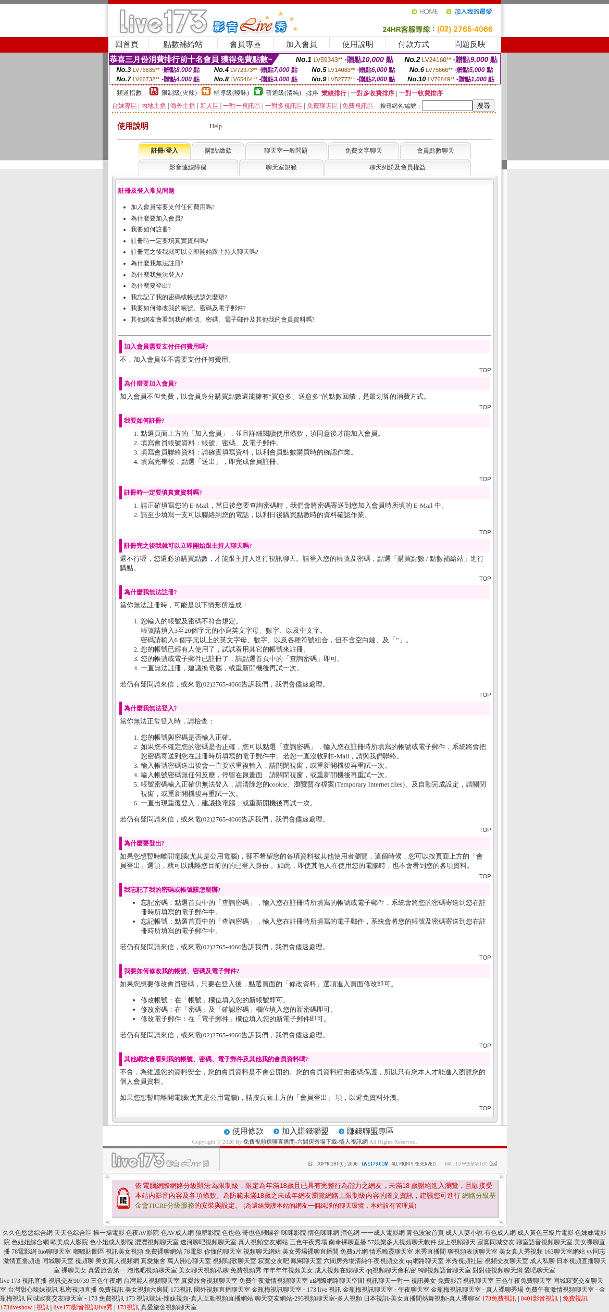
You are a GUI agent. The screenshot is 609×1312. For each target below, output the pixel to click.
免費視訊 (110, 1289)
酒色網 (350, 1232)
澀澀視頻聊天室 (157, 1242)
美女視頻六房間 (147, 1289)
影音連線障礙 (188, 167)
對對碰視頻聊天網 (498, 1270)
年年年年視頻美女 (288, 1270)
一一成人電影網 (383, 1232)
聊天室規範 (281, 167)
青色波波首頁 (425, 1232)
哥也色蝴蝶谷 (261, 1232)
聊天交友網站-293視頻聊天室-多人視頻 (308, 1298)
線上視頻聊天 (457, 1242)
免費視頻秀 (246, 1270)
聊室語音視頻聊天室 (544, 1242)
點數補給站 (183, 44)
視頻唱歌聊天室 (234, 1261)
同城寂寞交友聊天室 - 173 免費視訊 (75, 1298)
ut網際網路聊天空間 (336, 1280)
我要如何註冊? (151, 229)
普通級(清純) (283, 92)
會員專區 (245, 44)
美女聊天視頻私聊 (204, 1270)
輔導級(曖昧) (231, 92)
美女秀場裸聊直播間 (310, 1251)
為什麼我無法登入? (157, 274)
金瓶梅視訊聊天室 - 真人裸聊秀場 (477, 1289)
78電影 (193, 1251)
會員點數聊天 (435, 150)
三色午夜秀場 (308, 1242)
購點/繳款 (218, 150)
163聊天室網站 (564, 1251)
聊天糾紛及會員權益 (397, 167)
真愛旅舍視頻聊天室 (209, 1280)
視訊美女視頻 (124, 1251)
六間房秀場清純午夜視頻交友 (364, 1261)
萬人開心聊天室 (189, 1261)
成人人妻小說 (464, 1232)
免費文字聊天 (363, 150)
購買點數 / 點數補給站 (430, 558)
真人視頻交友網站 (263, 1242)
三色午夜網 (106, 1280)
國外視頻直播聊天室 (222, 1289)
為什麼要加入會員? (157, 218)
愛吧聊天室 (539, 1270)
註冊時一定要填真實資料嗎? (169, 240)
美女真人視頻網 (117, 1261)
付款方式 (413, 44)
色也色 (231, 1232)
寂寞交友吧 (273, 1261)
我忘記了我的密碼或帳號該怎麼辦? (179, 297)
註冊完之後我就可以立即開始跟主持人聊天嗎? (194, 251)
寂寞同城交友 (496, 1242)
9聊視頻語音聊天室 (444, 1270)
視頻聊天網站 (262, 1251)
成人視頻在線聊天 (340, 1270)
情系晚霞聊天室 (391, 1251)
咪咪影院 (293, 1232)
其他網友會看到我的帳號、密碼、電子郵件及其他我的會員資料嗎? (223, 319)
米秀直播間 (430, 1251)
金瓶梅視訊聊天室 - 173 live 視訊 (296, 1289)
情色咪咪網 (323, 1232)
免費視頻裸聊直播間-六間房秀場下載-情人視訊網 (305, 1141)
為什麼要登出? (151, 285)
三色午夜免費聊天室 (523, 1280)
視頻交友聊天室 (506, 1261)
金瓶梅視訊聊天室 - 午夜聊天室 (386, 1289)
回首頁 (127, 44)
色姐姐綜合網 (30, 1242)
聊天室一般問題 (286, 150)
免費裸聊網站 (163, 1251)
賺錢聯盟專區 (370, 1131)
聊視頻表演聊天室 (473, 1251)
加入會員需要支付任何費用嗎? (173, 207)
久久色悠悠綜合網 (28, 1232)
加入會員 (301, 44)
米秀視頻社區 (464, 1261)
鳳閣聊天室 (306, 1261)
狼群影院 (207, 1232)
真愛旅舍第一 (107, 1270)
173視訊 (181, 1289)
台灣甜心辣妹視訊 (33, 1289)
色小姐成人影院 (111, 1242)
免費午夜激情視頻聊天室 (273, 1280)
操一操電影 (109, 1232)
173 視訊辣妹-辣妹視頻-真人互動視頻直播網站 (189, 1298)
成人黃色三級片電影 (545, 1232)
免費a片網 (354, 1251)
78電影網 (23, 1251)
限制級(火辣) (179, 92)
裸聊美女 (73, 1270)
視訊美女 (423, 1280)
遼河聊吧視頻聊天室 (208, 1242)
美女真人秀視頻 (521, 1251)
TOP (485, 370)
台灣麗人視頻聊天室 (151, 1280)
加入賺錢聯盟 (305, 1131)
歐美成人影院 (69, 1242)
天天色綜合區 (73, 1232)
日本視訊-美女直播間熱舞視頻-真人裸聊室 (422, 1298)
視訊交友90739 (68, 1280)
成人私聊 (542, 1261)
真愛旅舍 (153, 1261)
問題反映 (470, 44)
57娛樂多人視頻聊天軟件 (402, 1242)
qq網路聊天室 (425, 1261)
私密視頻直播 (78, 1289)
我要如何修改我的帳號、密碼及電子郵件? (188, 308)
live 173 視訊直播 (23, 1280)
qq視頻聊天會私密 (391, 1270)
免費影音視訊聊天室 (466, 1280)
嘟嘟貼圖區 (88, 1251)
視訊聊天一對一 (387, 1280)
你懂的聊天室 (223, 1251)
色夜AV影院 (142, 1232)
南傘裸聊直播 (347, 1242)
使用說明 (358, 44)
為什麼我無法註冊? (157, 263)
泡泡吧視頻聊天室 (152, 1270)
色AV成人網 (177, 1232)
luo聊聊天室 (54, 1251)
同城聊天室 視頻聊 (68, 1261)
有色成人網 (500, 1232)
